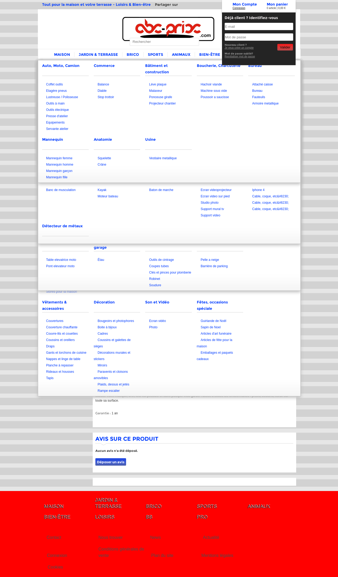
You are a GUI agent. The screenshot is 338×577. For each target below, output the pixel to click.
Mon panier (277, 4)
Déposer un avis (110, 462)
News (155, 537)
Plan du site (162, 555)
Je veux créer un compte (239, 47)
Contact (54, 537)
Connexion (239, 8)
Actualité (211, 537)
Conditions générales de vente (121, 552)
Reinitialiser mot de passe (240, 56)
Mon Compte (245, 4)
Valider (285, 47)
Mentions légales (217, 555)
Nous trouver (110, 537)
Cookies (55, 567)
